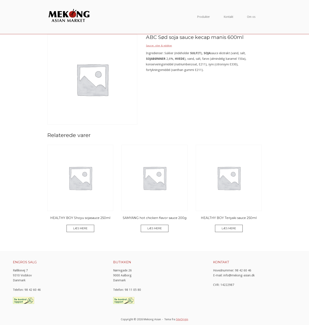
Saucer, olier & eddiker (159, 45)
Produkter (203, 16)
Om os (251, 16)
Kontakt (228, 16)
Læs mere (80, 228)
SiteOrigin (182, 319)
